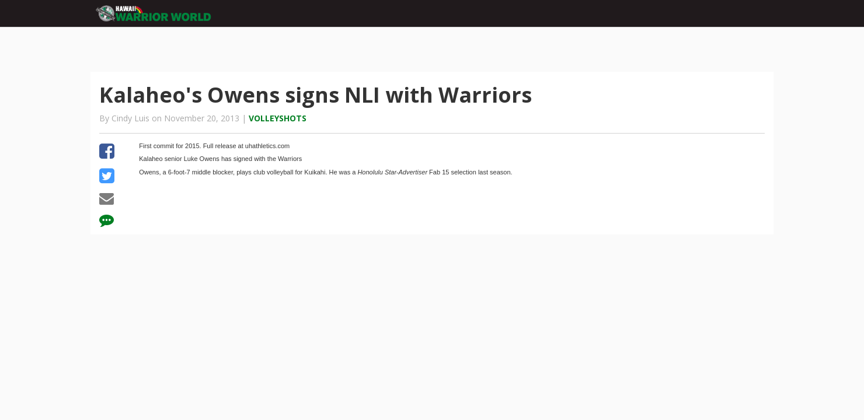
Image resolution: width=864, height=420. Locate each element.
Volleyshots (277, 118)
